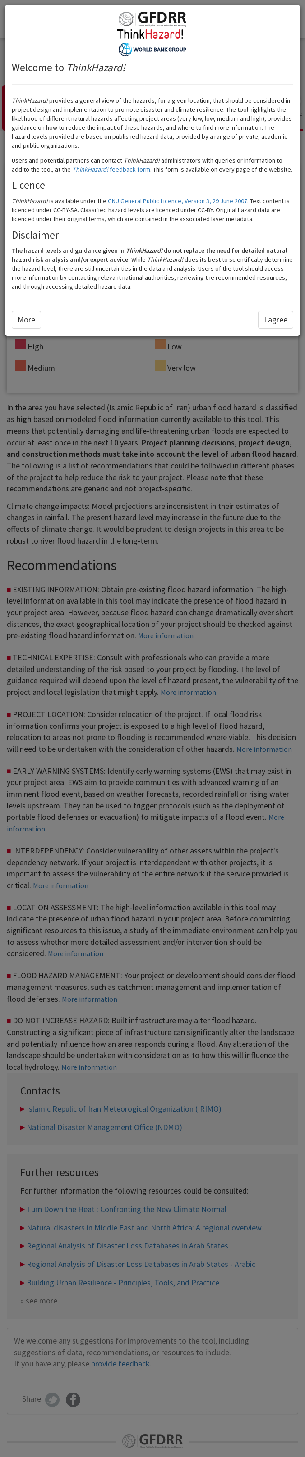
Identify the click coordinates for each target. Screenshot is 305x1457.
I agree (275, 319)
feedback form (111, 169)
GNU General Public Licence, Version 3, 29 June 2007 (177, 201)
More (26, 319)
